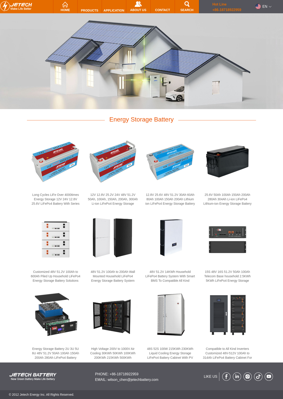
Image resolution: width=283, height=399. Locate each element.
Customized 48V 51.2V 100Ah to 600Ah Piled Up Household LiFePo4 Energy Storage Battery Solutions (55, 276)
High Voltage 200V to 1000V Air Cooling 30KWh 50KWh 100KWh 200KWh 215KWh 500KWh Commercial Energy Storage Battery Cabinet (113, 357)
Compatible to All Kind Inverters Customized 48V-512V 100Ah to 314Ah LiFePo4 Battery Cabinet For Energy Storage (227, 355)
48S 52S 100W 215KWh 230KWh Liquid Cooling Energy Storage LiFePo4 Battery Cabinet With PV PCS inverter (170, 355)
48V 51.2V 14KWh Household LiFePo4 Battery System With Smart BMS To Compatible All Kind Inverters (170, 278)
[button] (263, 6)
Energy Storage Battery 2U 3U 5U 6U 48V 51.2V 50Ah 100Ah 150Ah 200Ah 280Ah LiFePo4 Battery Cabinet (55, 355)
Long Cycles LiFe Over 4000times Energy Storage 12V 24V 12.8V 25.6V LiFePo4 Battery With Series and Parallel (55, 201)
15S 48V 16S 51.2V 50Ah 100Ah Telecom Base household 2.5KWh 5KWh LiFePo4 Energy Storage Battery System (227, 278)
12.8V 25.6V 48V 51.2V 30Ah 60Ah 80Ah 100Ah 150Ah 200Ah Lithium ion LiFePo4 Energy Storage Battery (170, 199)
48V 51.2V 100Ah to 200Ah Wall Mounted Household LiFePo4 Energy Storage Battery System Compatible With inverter (113, 278)
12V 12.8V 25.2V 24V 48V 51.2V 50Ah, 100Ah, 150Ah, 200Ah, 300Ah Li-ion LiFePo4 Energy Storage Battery (113, 201)
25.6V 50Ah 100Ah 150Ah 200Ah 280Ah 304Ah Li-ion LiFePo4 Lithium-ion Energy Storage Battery (227, 199)
